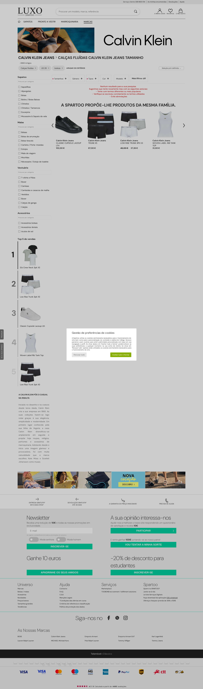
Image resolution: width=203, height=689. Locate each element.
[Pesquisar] (135, 11)
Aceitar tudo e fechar (120, 355)
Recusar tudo (79, 355)
